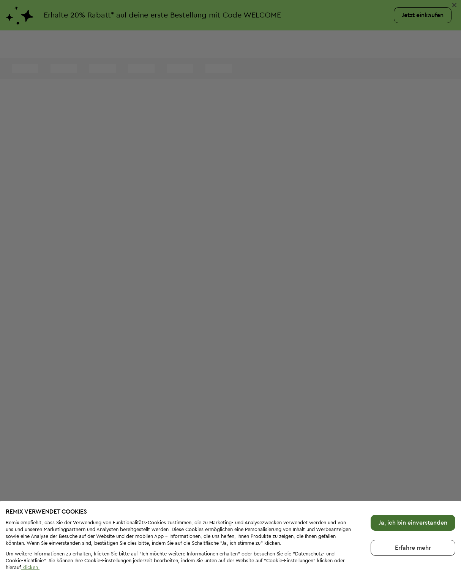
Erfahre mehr (413, 523)
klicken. (30, 542)
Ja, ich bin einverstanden (413, 498)
